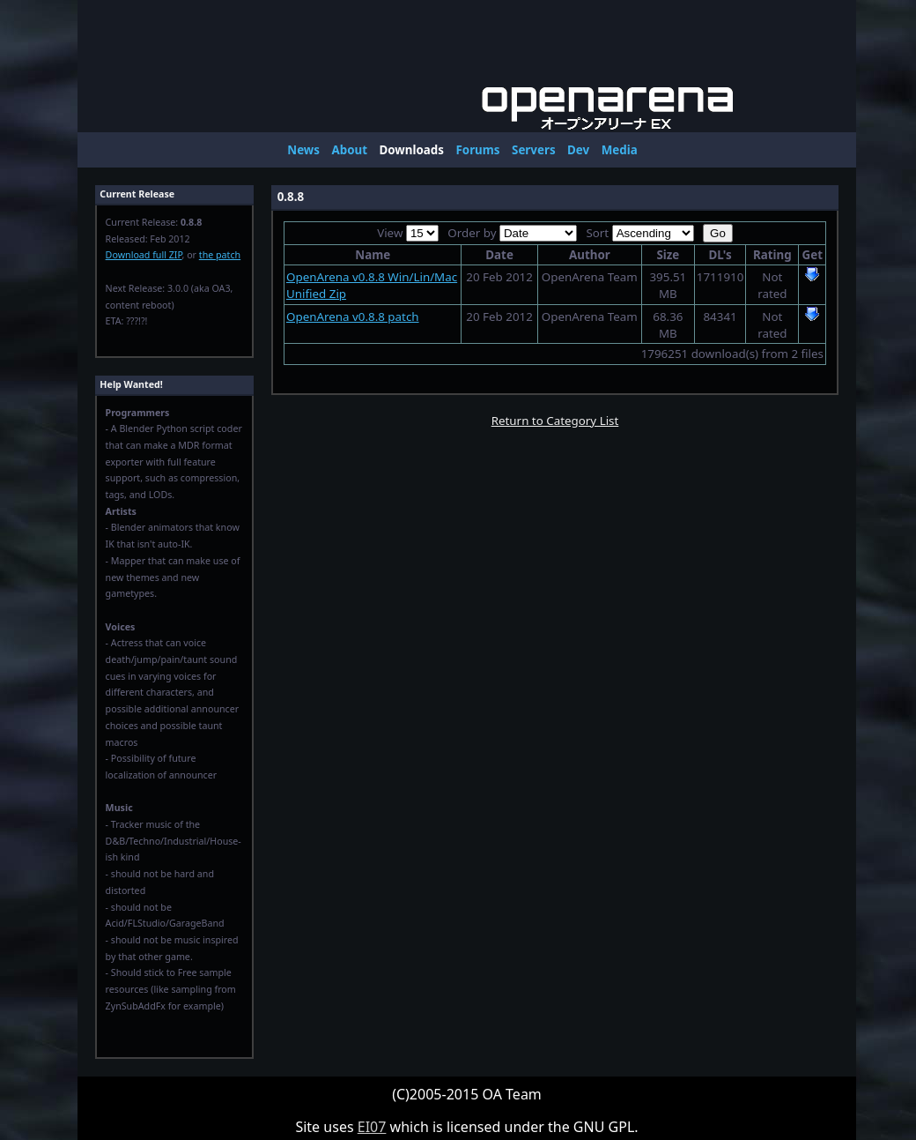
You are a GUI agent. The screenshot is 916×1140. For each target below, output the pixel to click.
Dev (578, 150)
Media (620, 150)
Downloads (412, 150)
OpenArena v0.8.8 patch (352, 316)
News (303, 150)
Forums (477, 150)
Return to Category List (555, 420)
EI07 (372, 1126)
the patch (219, 255)
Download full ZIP (144, 255)
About (349, 150)
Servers (534, 150)
